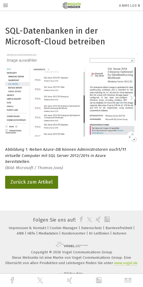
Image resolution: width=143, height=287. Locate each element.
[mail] (128, 280)
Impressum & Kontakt (28, 228)
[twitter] (40, 280)
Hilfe (31, 233)
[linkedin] (99, 280)
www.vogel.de (126, 263)
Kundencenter (74, 233)
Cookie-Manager (64, 228)
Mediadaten (49, 233)
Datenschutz (92, 228)
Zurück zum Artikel (32, 182)
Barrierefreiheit (119, 228)
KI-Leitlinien (99, 233)
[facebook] (13, 280)
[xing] (70, 280)
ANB (21, 233)
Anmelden (129, 5)
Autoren (119, 233)
